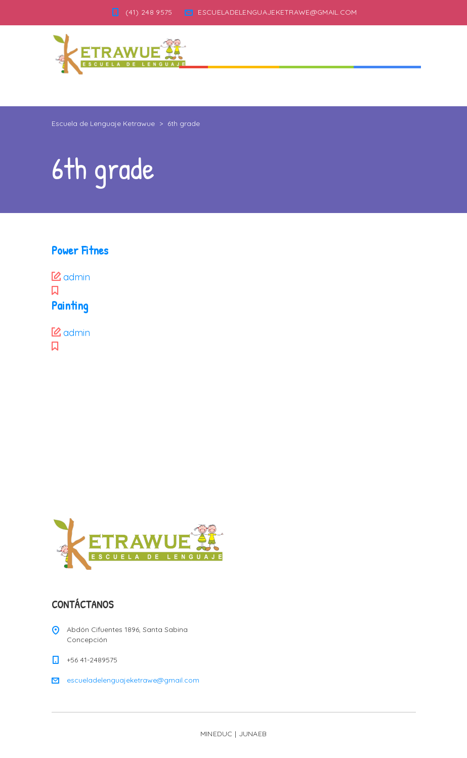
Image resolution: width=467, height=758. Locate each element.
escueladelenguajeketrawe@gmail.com (133, 680)
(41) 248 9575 (149, 12)
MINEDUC (216, 733)
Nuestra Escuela (316, 86)
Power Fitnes (80, 250)
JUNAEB (253, 733)
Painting (70, 305)
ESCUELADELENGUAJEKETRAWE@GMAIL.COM (277, 12)
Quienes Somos (243, 86)
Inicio (193, 86)
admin (76, 277)
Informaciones (387, 86)
